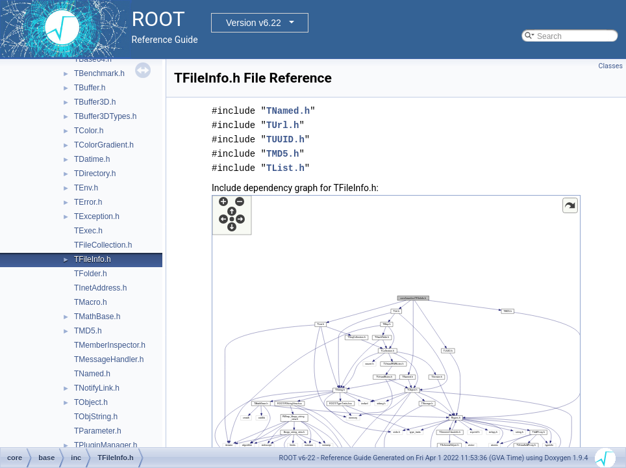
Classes (611, 66)
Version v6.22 (253, 23)
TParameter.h (97, 431)
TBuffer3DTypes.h (105, 116)
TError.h (88, 202)
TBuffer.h (89, 87)
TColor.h (88, 130)
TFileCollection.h (103, 245)
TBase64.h (93, 59)
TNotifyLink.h (96, 388)
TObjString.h (96, 416)
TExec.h (88, 230)
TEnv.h (86, 187)
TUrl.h (282, 125)
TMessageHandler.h (109, 359)
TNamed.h (92, 373)
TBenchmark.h (99, 73)
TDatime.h (92, 159)
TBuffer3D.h (95, 102)
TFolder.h (90, 273)
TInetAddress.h (100, 287)
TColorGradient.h (104, 145)
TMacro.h (90, 302)
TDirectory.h (95, 173)
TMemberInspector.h (109, 345)
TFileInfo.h (92, 259)
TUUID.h (285, 139)
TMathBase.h (97, 316)
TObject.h (91, 402)
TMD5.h (88, 330)
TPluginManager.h (105, 445)
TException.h (96, 216)
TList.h (285, 168)
